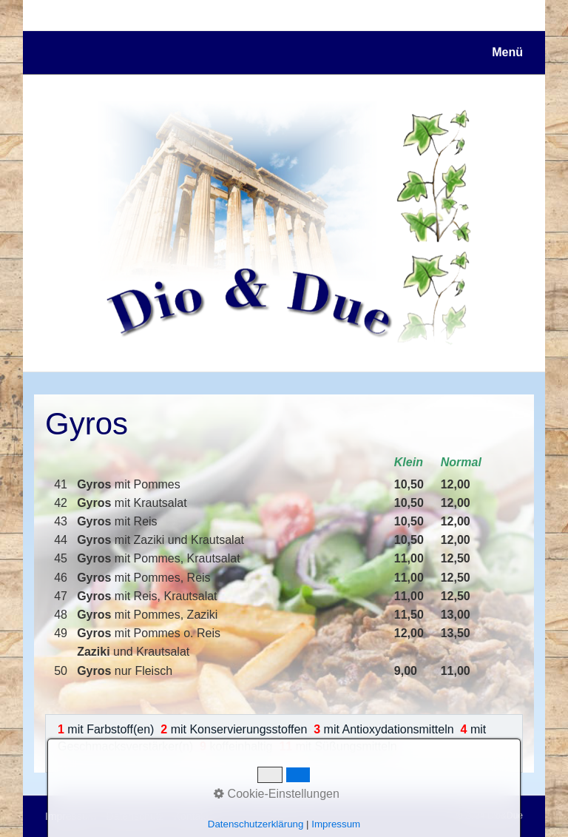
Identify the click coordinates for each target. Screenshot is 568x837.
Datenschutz (135, 816)
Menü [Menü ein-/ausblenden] (507, 52)
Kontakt (191, 816)
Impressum (70, 816)
